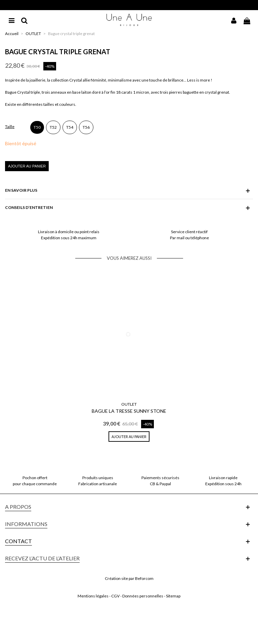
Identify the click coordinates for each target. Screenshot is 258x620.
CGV (115, 595)
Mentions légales (93, 595)
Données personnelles (142, 595)
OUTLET (129, 404)
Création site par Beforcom (129, 578)
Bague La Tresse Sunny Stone (129, 411)
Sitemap (173, 595)
